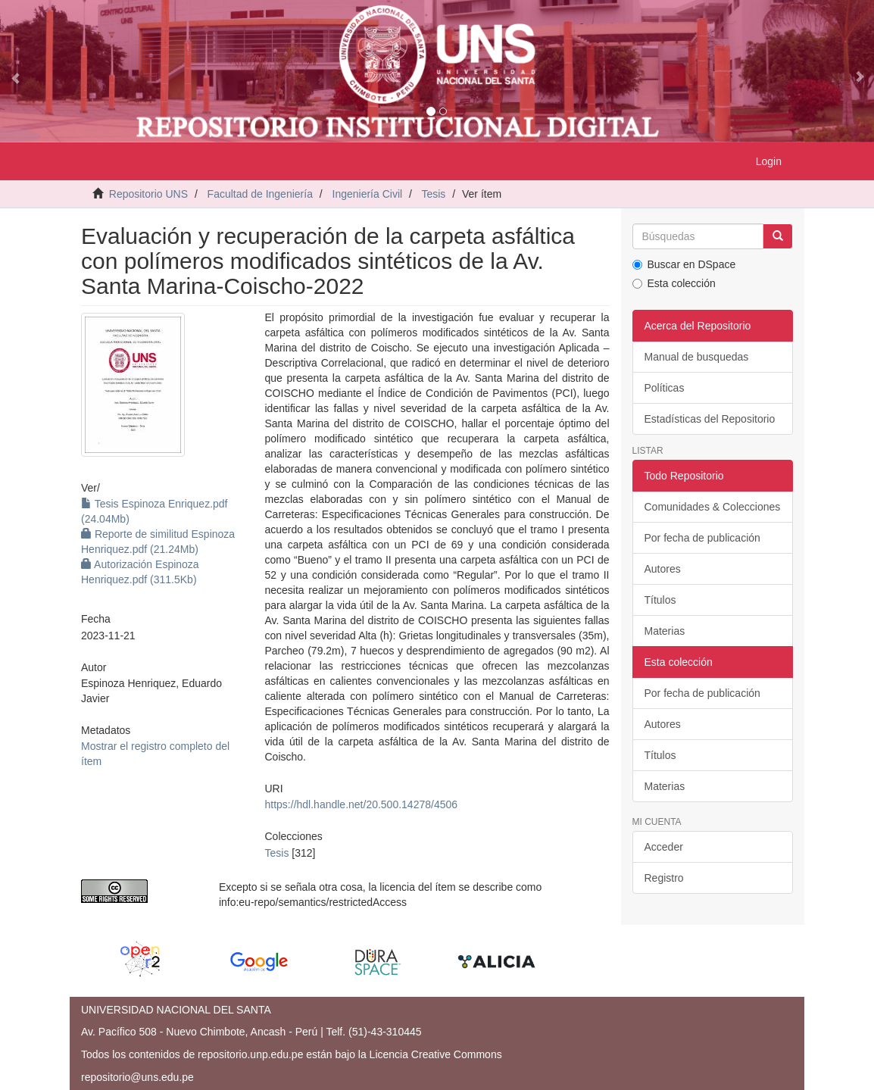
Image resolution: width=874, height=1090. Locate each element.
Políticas (665, 388)
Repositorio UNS (148, 194)
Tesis (433, 194)
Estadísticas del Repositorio (710, 419)
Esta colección (674, 283)
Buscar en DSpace (684, 264)
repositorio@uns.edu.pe (137, 1077)
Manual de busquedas (697, 357)
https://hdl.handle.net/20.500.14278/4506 (361, 804)
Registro (664, 878)
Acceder (664, 847)
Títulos (660, 600)
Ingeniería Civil (367, 194)
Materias (665, 631)
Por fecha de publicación (702, 538)
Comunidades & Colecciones (713, 507)
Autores (663, 569)
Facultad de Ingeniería (260, 194)
